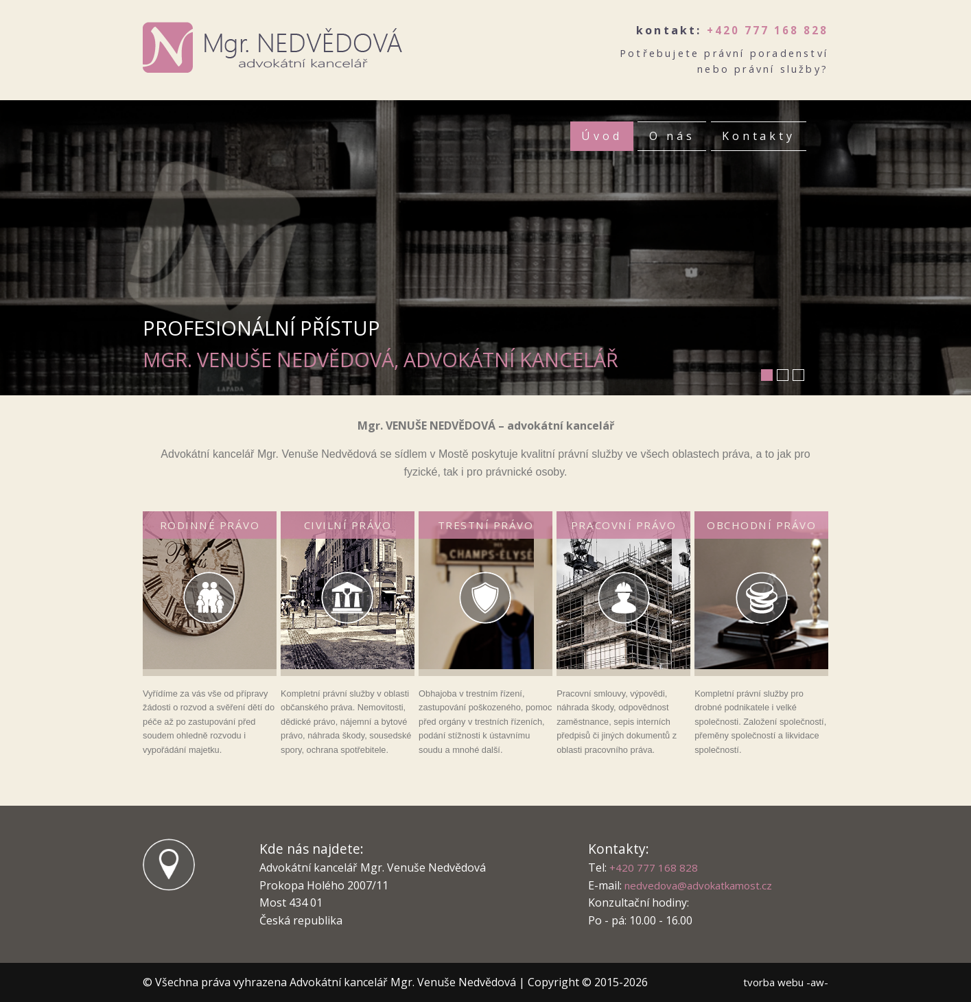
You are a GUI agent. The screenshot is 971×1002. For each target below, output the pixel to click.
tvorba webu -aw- (783, 982)
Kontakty (758, 136)
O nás (670, 136)
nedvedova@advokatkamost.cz (703, 885)
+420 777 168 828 (766, 30)
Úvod (598, 136)
